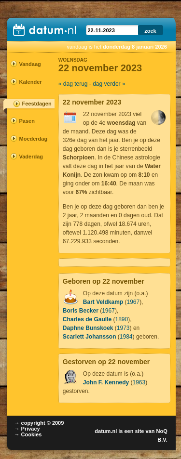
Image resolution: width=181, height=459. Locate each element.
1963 (138, 382)
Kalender (27, 82)
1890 (121, 319)
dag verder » (109, 83)
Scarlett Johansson (89, 336)
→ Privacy (27, 429)
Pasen (27, 121)
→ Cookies (28, 434)
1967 (133, 302)
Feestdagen (37, 103)
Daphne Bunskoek (88, 328)
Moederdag (27, 139)
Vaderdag (27, 156)
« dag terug (73, 83)
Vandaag (27, 64)
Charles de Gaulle (87, 319)
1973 (123, 328)
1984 (126, 336)
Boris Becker (80, 310)
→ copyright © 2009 (39, 423)
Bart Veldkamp (103, 302)
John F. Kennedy (106, 382)
